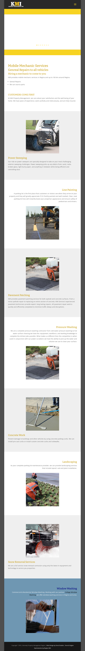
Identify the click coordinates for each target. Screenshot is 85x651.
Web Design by (50, 645)
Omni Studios (60, 645)
